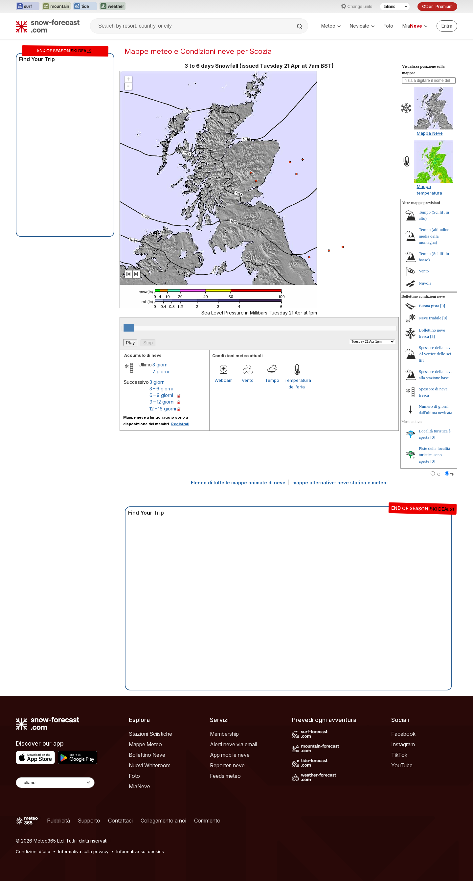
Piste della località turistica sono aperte (434, 455)
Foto (388, 26)
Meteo (331, 26)
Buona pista (429, 305)
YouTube (402, 765)
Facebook (403, 733)
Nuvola (425, 283)
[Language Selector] (55, 782)
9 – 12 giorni (161, 402)
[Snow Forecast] (47, 26)
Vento (248, 380)
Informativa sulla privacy (83, 851)
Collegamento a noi (163, 820)
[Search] (300, 26)
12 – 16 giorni (162, 408)
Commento (207, 820)
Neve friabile (430, 317)
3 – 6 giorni (161, 388)
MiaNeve (139, 786)
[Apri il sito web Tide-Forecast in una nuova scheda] (85, 6)
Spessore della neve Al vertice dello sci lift (436, 354)
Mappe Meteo (145, 744)
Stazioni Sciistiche (150, 733)
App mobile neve (230, 755)
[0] (442, 305)
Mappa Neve (430, 133)
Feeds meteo (225, 776)
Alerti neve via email (233, 744)
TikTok (399, 755)
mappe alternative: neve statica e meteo (339, 482)
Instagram (403, 744)
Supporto (89, 820)
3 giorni (160, 364)
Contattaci (120, 820)
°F (452, 474)
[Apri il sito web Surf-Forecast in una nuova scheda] (27, 6)
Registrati (180, 424)
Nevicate (362, 26)
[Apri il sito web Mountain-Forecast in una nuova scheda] (56, 6)
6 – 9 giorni (161, 395)
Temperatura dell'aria (296, 383)
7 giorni (160, 371)
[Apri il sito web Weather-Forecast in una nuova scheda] (112, 6)
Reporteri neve (227, 765)
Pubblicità (58, 820)
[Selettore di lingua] (395, 6)
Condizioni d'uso (33, 851)
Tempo (272, 380)
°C (438, 474)
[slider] (129, 328)
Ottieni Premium (437, 6)
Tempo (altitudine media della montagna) (434, 236)
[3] (432, 336)
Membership (224, 733)
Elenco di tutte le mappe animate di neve (238, 482)
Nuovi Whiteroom (149, 765)
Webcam (223, 380)
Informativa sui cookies (140, 851)
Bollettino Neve (147, 755)
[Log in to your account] (447, 26)
